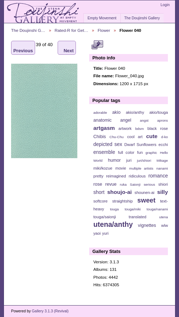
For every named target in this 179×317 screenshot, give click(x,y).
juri (129, 160)
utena (163, 217)
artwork (125, 128)
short (99, 192)
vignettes (147, 225)
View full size (97, 45)
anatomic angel (112, 120)
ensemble (104, 152)
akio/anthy (135, 112)
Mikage (162, 160)
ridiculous (137, 176)
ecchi (163, 144)
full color (126, 152)
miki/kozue (102, 168)
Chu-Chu (117, 137)
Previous (23, 47)
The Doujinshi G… (28, 30)
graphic (151, 153)
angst (144, 120)
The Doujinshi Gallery (142, 18)
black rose (157, 128)
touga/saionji (104, 217)
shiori (163, 184)
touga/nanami (157, 209)
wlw (164, 225)
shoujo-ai (119, 192)
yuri (105, 233)
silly (162, 192)
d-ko (164, 137)
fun (140, 152)
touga (114, 209)
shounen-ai (145, 192)
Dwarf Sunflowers (140, 144)
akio (116, 112)
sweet (146, 200)
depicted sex (107, 144)
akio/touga (158, 112)
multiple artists (141, 168)
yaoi (97, 233)
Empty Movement (101, 18)
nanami (162, 168)
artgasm (104, 128)
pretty (98, 176)
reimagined (116, 176)
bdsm (139, 129)
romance (158, 176)
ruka (123, 184)
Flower (104, 30)
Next (69, 47)
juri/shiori (144, 160)
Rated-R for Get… (71, 30)
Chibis (99, 136)
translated (137, 217)
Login (165, 5)
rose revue (105, 184)
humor (114, 160)
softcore (100, 201)
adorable (100, 112)
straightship (122, 201)
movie (120, 168)
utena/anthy (113, 224)
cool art (134, 137)
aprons (162, 120)
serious (149, 184)
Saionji (135, 184)
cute (152, 136)
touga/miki (133, 209)
